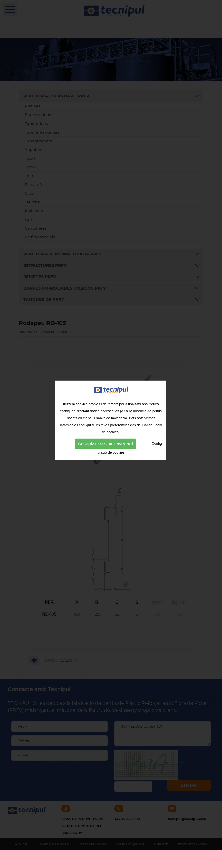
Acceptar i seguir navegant (105, 433)
